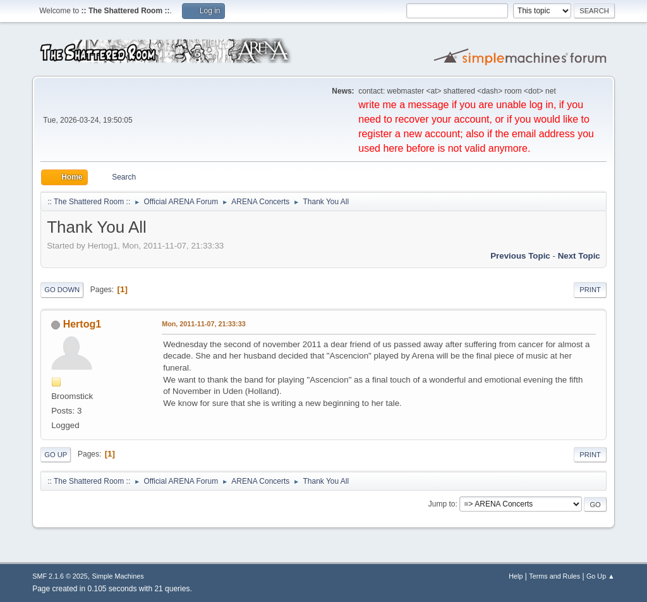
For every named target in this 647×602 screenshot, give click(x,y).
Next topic (579, 256)
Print (590, 289)
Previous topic (520, 256)
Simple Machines (118, 576)
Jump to (442, 504)
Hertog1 (82, 324)
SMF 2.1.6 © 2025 (60, 576)
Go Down (62, 289)
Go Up (55, 454)
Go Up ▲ (600, 576)
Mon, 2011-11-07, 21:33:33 (203, 324)
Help (516, 576)
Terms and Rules (554, 576)
